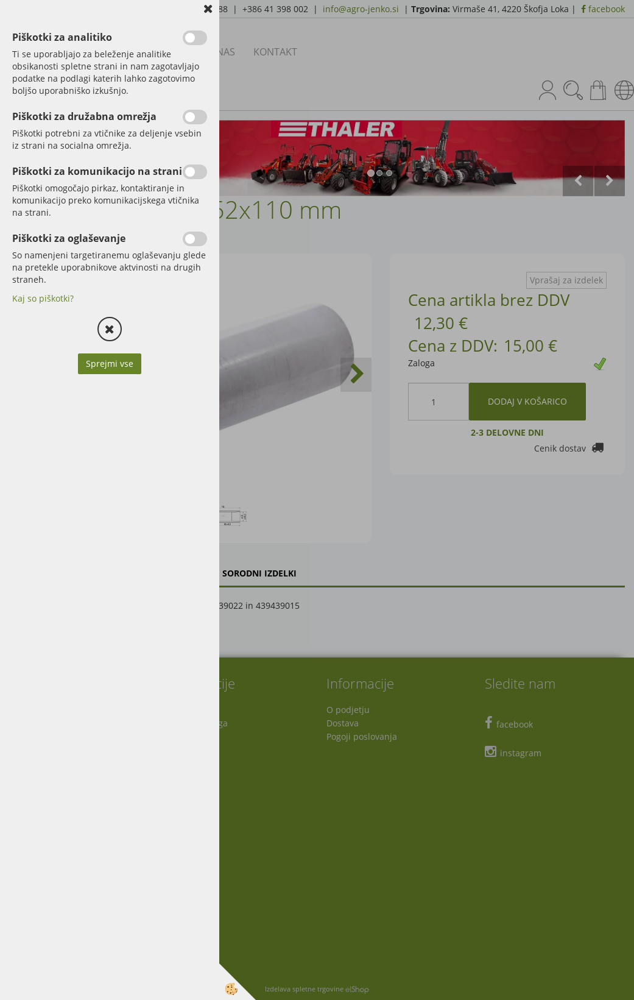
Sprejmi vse (109, 363)
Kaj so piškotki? (43, 298)
